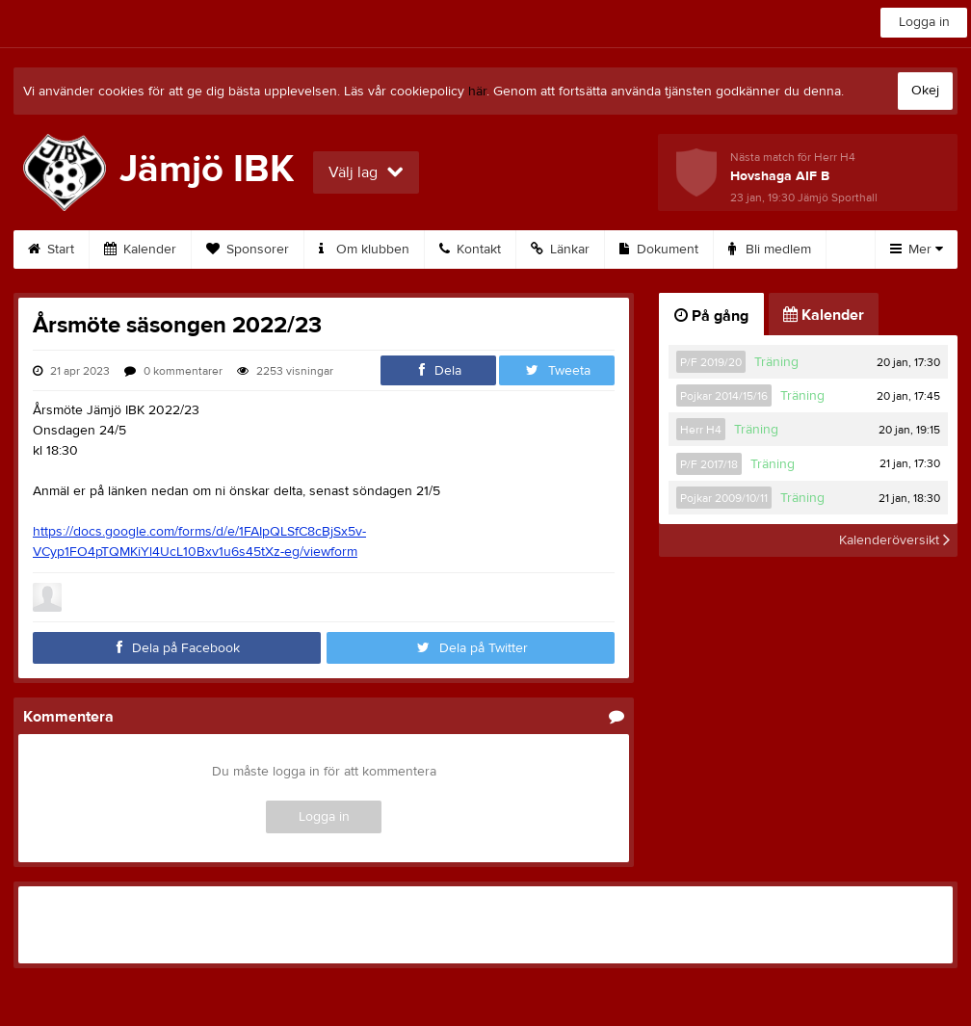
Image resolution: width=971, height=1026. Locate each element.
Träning (776, 362)
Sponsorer (247, 249)
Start (51, 249)
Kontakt (470, 249)
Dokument (658, 249)
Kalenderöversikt (894, 540)
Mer (916, 249)
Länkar (560, 249)
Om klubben (364, 249)
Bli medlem (769, 249)
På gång (711, 316)
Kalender (140, 249)
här (477, 91)
